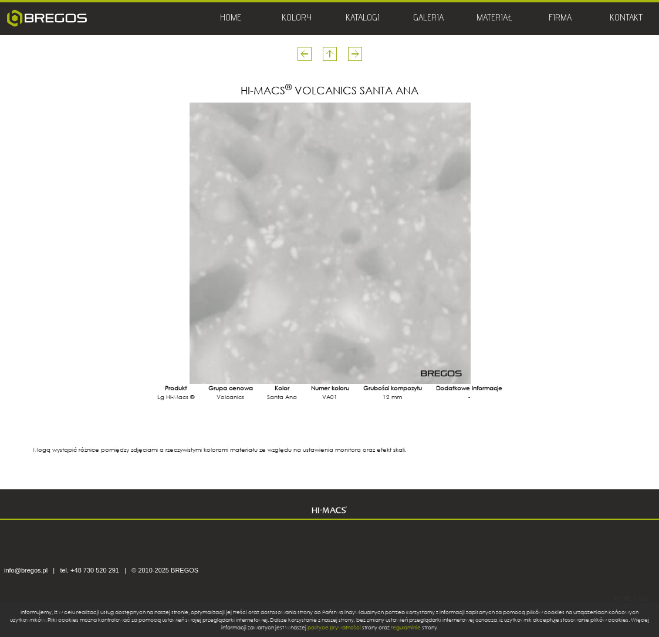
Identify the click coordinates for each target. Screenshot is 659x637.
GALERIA (428, 18)
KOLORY (297, 18)
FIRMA (560, 18)
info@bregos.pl (26, 570)
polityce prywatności (334, 627)
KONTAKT (626, 18)
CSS (640, 598)
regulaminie (406, 627)
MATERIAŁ (494, 18)
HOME (230, 18)
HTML (623, 598)
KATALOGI (363, 18)
